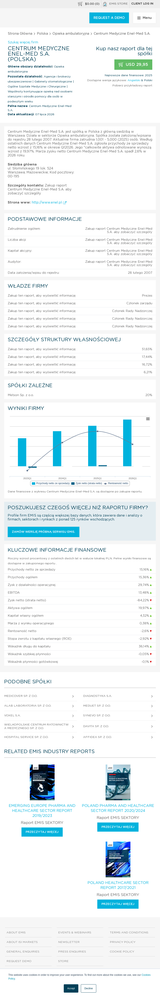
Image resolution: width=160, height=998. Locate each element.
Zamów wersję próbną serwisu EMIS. (43, 531)
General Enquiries (22, 951)
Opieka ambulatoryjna (70, 33)
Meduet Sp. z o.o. (97, 705)
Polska (42, 33)
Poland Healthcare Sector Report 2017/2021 (118, 885)
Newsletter (69, 942)
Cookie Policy (122, 951)
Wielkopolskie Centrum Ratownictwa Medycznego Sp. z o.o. (36, 726)
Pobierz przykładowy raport (132, 85)
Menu (144, 18)
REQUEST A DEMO (109, 18)
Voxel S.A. (12, 715)
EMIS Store (115, 4)
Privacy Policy (122, 942)
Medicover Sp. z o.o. (20, 696)
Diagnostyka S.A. (97, 696)
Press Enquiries (72, 951)
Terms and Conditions (129, 932)
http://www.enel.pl (49, 202)
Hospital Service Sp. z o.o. (26, 737)
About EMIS (16, 932)
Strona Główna (20, 33)
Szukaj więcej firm (23, 42)
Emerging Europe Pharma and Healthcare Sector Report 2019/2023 (42, 811)
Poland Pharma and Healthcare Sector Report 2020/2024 (118, 808)
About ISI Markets (22, 942)
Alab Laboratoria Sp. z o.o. (27, 705)
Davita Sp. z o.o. (96, 726)
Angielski (134, 80)
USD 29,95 (133, 65)
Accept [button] (71, 988)
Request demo (18, 961)
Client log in (142, 3)
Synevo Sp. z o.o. (96, 715)
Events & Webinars (74, 932)
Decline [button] (88, 988)
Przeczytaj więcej (42, 832)
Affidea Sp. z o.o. (97, 737)
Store (63, 961)
